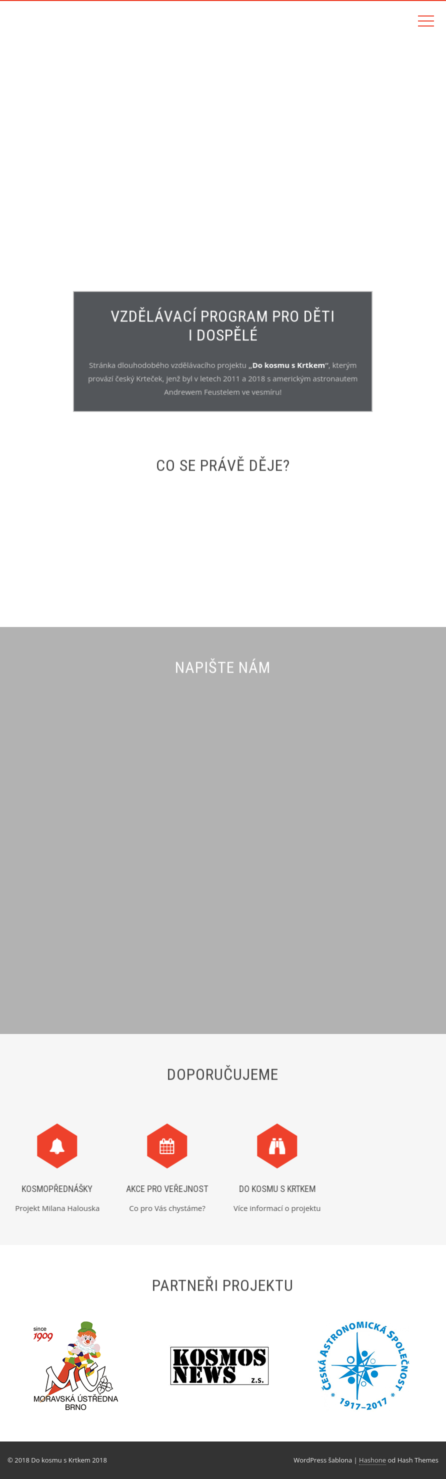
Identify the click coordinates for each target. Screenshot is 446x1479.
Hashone (372, 1460)
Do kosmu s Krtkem (288, 365)
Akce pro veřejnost (164, 1189)
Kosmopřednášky (54, 1189)
